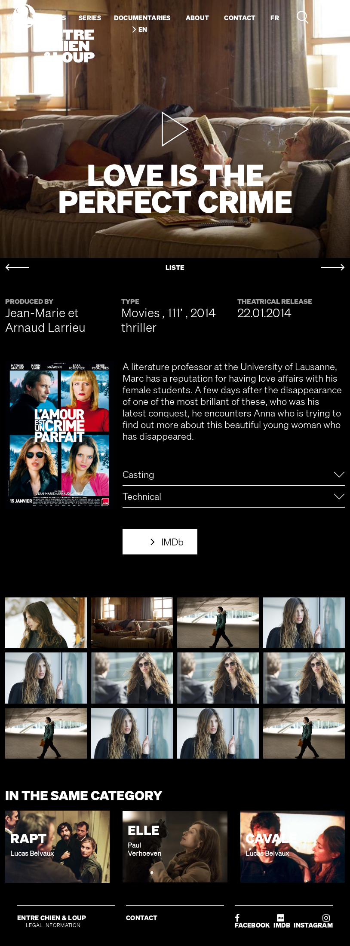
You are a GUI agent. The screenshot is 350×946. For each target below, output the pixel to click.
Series (90, 17)
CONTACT (141, 917)
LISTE (175, 267)
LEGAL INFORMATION (53, 925)
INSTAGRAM (313, 921)
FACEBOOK (252, 921)
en (142, 29)
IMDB (281, 921)
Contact (239, 17)
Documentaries (142, 17)
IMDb (172, 542)
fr (274, 17)
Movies (53, 17)
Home (16, 17)
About (197, 17)
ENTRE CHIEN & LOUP (51, 917)
